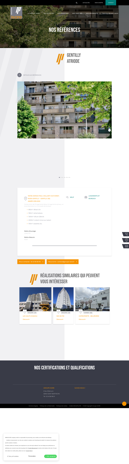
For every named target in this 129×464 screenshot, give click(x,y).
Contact (111, 2)
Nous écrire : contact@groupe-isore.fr (61, 262)
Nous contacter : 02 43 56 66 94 (30, 262)
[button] (77, 3)
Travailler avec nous (110, 13)
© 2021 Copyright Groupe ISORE (91, 461)
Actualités (86, 2)
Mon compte (99, 2)
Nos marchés (77, 13)
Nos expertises (63, 13)
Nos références (92, 13)
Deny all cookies (13, 456)
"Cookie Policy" (29, 450)
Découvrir (18, 318)
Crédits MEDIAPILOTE (75, 461)
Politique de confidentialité (47, 461)
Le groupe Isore (34, 13)
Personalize (32, 456)
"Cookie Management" (33, 448)
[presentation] (19, 130)
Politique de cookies (61, 461)
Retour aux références (29, 75)
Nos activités (49, 13)
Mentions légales (33, 461)
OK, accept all (50, 456)
